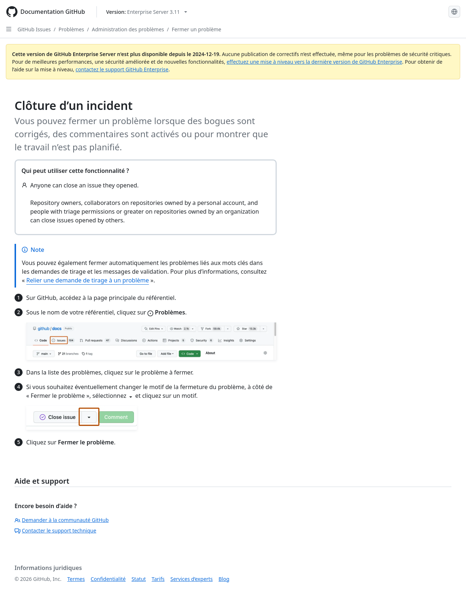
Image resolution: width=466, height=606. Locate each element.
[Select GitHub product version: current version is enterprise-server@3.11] (146, 11)
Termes (76, 578)
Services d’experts (191, 578)
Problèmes (71, 29)
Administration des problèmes (128, 29)
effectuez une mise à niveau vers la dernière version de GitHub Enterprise (314, 61)
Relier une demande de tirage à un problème (87, 280)
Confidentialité (108, 578)
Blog (223, 578)
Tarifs (158, 578)
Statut (138, 578)
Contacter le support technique (55, 530)
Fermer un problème (196, 29)
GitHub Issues (34, 29)
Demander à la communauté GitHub (62, 519)
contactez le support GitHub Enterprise (122, 69)
